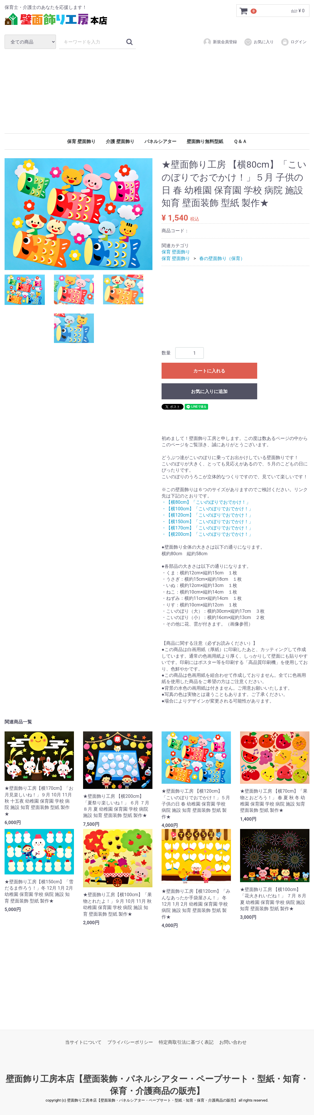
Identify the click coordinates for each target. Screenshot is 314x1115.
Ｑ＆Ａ (240, 141)
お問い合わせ (233, 1042)
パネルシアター (160, 141)
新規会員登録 (220, 42)
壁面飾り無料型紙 (205, 141)
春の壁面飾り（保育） (222, 258)
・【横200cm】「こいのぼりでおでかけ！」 (207, 534)
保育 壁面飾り (81, 141)
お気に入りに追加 (209, 391)
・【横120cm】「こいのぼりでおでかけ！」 (207, 515)
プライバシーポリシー (130, 1042)
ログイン (294, 42)
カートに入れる (209, 371)
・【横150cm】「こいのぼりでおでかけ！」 (207, 521)
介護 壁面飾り (120, 141)
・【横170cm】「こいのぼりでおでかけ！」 (207, 528)
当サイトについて (83, 1042)
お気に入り (259, 42)
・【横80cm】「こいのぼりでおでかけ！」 (206, 502)
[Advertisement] (157, 91)
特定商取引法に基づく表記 (186, 1042)
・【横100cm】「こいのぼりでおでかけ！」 (207, 508)
